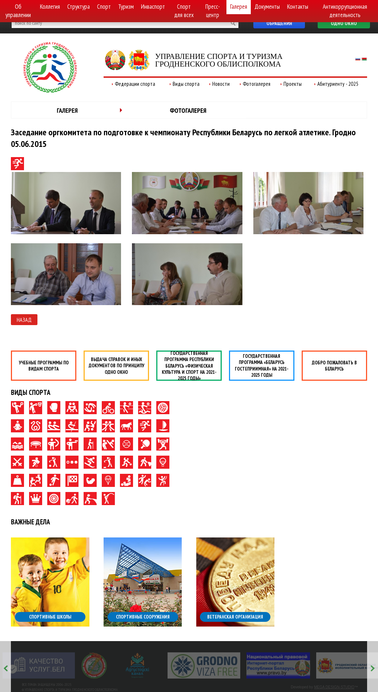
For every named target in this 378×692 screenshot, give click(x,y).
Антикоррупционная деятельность (345, 11)
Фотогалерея (256, 84)
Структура (78, 7)
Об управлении (18, 11)
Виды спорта (186, 84)
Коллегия (50, 7)
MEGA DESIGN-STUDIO (334, 687)
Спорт (104, 7)
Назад (24, 319)
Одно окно (344, 23)
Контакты (297, 7)
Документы (267, 7)
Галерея (238, 7)
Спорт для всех (184, 11)
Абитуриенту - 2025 (337, 84)
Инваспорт (153, 7)
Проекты (293, 84)
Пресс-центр (212, 11)
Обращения (279, 23)
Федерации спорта (135, 84)
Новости (221, 84)
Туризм (126, 7)
